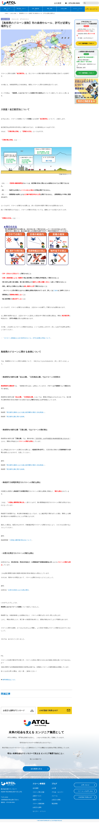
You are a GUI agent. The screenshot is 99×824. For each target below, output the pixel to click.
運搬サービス (37, 801)
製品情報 (54, 805)
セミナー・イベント (77, 8)
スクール (54, 797)
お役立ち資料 (63, 8)
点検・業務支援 (35, 8)
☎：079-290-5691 (72, 3)
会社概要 (57, 3)
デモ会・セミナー (57, 794)
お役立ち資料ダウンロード (16, 711)
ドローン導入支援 (38, 794)
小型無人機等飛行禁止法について (20, 540)
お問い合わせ (85, 787)
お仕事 (54, 790)
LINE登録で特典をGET (50, 711)
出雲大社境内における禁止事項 (18, 590)
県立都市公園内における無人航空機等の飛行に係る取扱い (25, 412)
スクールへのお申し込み (85, 793)
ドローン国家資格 (38, 805)
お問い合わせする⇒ (91, 9)
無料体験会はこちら (8, 679)
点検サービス (37, 797)
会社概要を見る (36, 771)
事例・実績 (49, 8)
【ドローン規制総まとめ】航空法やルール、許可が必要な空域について (27, 338)
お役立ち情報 (5, 19)
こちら (55, 290)
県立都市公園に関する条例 (15, 416)
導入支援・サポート (21, 8)
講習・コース (7, 8)
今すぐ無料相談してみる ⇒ (86, 43)
